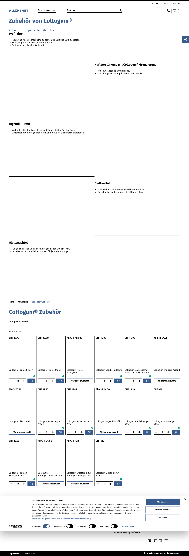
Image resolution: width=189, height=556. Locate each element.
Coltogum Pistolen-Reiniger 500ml (18, 474)
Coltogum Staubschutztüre (109, 370)
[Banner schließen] (185, 524)
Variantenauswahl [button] (80, 380)
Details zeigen (128, 551)
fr (157, 3)
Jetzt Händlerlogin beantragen (163, 517)
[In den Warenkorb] (31, 381)
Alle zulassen (163, 527)
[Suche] (94, 10)
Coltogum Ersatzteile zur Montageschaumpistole (79, 474)
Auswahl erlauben (163, 535)
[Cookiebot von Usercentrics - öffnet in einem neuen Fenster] (15, 551)
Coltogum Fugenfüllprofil (108, 421)
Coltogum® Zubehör (40, 302)
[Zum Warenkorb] (176, 10)
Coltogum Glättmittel (19, 421)
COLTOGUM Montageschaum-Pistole (50, 474)
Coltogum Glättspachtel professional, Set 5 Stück (137, 371)
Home (11, 302)
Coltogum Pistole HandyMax (75, 371)
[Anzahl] (18, 380)
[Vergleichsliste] (168, 11)
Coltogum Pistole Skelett (21, 370)
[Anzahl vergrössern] (24, 381)
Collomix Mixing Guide (124, 517)
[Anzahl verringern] (11, 381)
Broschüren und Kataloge (91, 517)
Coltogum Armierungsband (167, 370)
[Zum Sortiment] (47, 11)
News (11, 517)
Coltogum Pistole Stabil (49, 370)
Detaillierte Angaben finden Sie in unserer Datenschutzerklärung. (61, 543)
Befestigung (49, 517)
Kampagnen (23, 302)
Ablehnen (163, 542)
